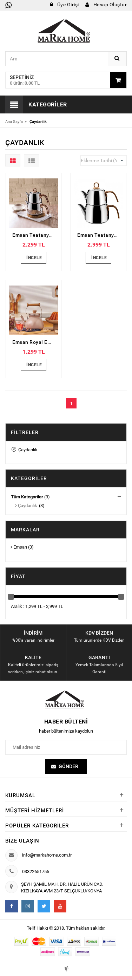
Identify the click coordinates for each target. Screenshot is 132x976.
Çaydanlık (25, 449)
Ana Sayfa (14, 121)
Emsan (19, 547)
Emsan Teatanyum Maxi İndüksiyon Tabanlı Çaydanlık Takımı (100, 235)
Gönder (68, 767)
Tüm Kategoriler (27, 496)
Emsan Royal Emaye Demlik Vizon (35, 342)
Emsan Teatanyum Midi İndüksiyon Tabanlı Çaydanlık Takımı (35, 235)
